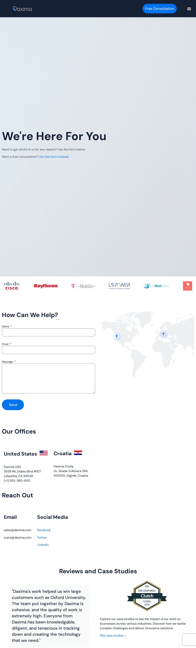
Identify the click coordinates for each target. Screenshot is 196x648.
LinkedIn (43, 545)
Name (6, 326)
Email (5, 344)
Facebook (44, 530)
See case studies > (113, 635)
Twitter (42, 537)
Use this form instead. (53, 157)
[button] (189, 9)
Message (8, 361)
